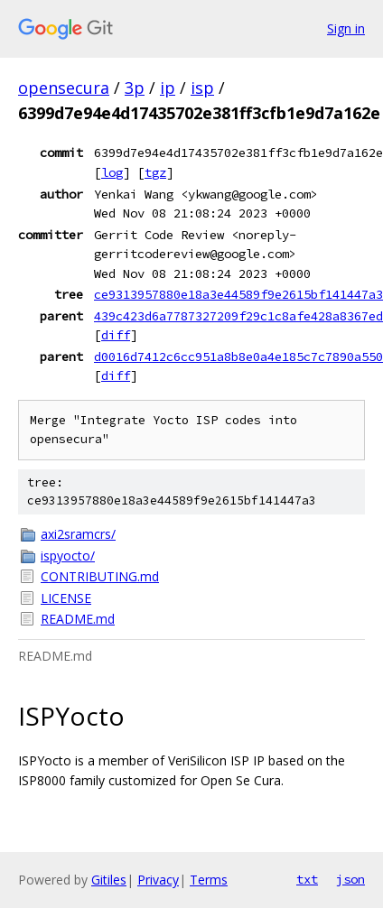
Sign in (346, 28)
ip (167, 87)
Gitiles (108, 879)
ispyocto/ (68, 555)
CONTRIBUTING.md (100, 576)
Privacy (158, 879)
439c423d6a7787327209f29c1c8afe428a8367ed (238, 316)
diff (115, 335)
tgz (155, 172)
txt (307, 879)
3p (135, 87)
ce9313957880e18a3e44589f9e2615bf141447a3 (238, 294)
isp (202, 87)
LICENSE (66, 598)
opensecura (63, 87)
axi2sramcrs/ (78, 533)
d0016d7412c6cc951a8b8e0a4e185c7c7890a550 (238, 356)
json (350, 879)
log (112, 172)
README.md (78, 618)
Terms (209, 879)
